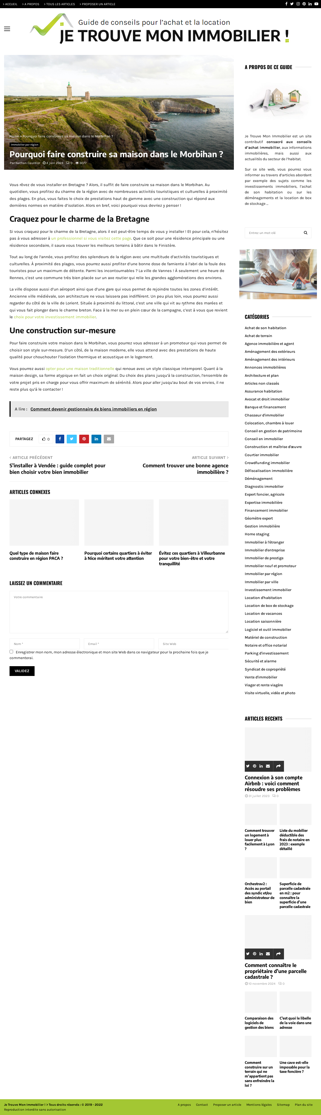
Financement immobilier (266, 510)
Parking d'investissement (267, 653)
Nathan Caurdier (28, 163)
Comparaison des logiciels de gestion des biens (259, 1023)
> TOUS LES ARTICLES (59, 4)
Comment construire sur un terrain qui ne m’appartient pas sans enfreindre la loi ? (259, 1074)
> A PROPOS (30, 4)
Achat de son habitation (265, 328)
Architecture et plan (262, 375)
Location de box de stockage (269, 605)
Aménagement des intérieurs (270, 359)
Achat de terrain (258, 335)
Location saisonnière (263, 621)
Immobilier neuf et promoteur (270, 566)
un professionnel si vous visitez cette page (91, 238)
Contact (202, 1105)
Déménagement (259, 478)
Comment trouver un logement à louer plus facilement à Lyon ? (259, 839)
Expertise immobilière (263, 502)
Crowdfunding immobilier (267, 463)
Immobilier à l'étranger (264, 542)
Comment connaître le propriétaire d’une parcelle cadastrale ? (276, 971)
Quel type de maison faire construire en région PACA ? (36, 556)
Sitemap (283, 1105)
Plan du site (304, 1105)
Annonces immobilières (265, 367)
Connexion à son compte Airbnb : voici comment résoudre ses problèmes (273, 783)
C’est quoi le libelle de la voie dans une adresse (295, 1023)
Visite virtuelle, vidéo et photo (270, 693)
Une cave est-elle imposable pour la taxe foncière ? (295, 1067)
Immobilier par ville (261, 582)
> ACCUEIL (10, 4)
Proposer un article (227, 1105)
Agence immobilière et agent (269, 343)
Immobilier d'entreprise (265, 550)
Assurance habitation (263, 391)
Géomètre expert (259, 518)
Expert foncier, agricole (264, 494)
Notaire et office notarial (266, 645)
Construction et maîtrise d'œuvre (273, 446)
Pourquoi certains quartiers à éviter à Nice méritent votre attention (118, 556)
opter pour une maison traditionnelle (80, 368)
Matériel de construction (266, 637)
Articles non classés (262, 383)
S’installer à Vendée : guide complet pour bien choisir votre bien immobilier (57, 468)
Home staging (257, 534)
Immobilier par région (24, 144)
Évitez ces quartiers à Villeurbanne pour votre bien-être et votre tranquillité (192, 558)
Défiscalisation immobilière (269, 470)
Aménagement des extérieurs (270, 351)
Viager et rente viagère (264, 685)
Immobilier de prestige (264, 558)
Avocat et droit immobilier (267, 399)
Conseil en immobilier (264, 439)
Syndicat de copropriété (265, 669)
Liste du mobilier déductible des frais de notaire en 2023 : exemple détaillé (295, 839)
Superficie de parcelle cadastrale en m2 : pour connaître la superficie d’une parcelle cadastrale (295, 895)
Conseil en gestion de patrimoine (273, 431)
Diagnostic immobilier (264, 486)
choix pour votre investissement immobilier (55, 316)
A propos (184, 1105)
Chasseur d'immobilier (264, 415)
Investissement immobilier (268, 590)
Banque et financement (265, 407)
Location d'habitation (263, 597)
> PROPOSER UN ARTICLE (97, 4)
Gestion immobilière (262, 526)
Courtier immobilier (262, 455)
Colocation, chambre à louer (269, 423)
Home (14, 136)
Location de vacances (263, 613)
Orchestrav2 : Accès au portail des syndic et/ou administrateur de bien (259, 893)
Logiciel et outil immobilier (268, 629)
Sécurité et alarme (260, 661)
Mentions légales (259, 1105)
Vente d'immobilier (261, 677)
